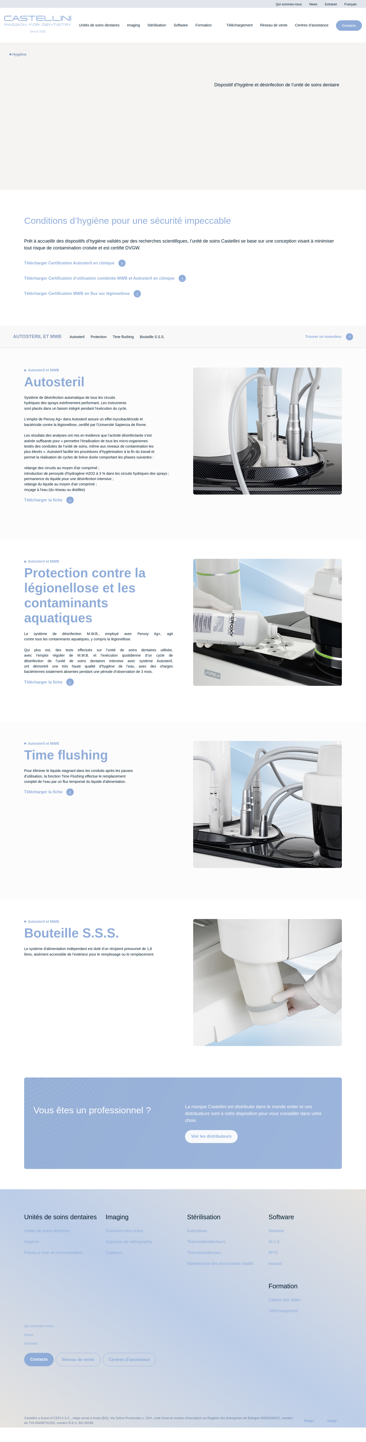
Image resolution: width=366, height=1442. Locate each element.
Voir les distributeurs (213, 1150)
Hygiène (32, 1265)
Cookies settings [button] (223, 41)
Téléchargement (286, 1325)
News (29, 1349)
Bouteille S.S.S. (166, 336)
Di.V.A (274, 1256)
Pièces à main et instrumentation (57, 1276)
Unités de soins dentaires (49, 1255)
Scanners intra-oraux (127, 1245)
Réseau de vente (82, 1373)
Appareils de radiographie (131, 1256)
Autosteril (82, 336)
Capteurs (115, 1266)
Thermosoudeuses (206, 1266)
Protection (106, 336)
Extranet (32, 1358)
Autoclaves (198, 1245)
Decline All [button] (274, 41)
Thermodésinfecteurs (209, 1256)
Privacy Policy (250, 17)
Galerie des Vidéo (286, 1314)
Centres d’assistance (136, 1373)
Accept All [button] (248, 41)
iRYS (273, 1266)
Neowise (277, 1245)
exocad (276, 1277)
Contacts (40, 1373)
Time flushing (135, 336)
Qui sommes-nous (41, 1340)
